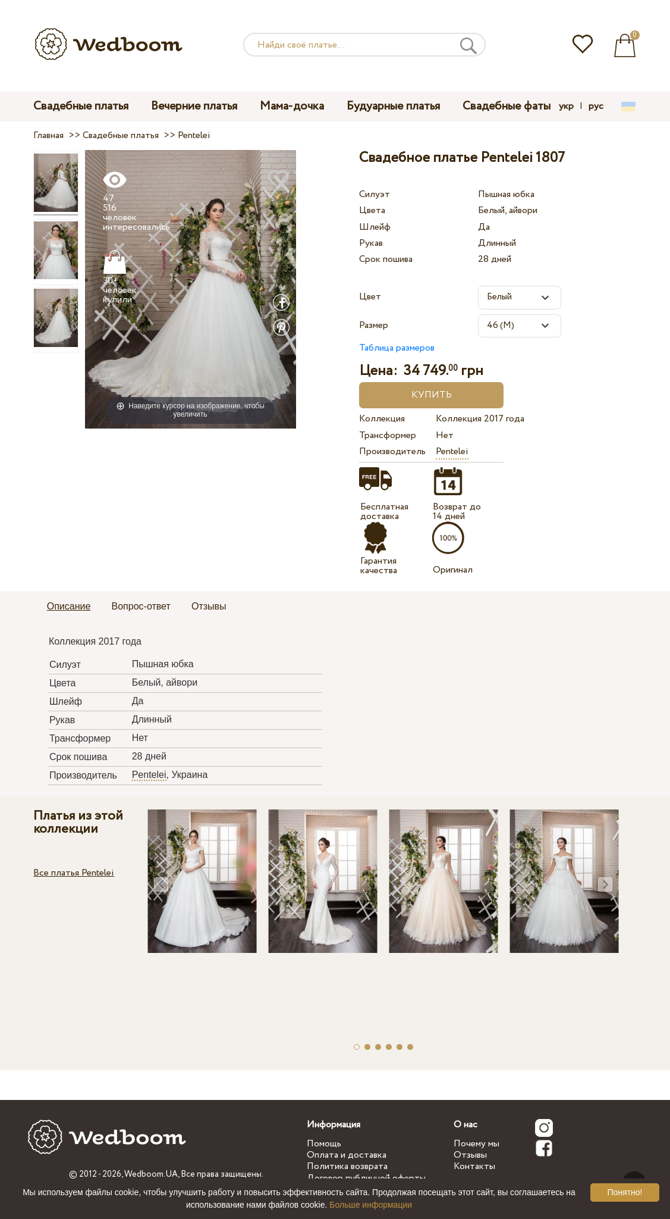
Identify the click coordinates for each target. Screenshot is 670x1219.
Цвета (372, 210)
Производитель (392, 451)
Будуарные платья (393, 106)
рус (596, 106)
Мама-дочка (292, 106)
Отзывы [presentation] (209, 606)
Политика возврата (347, 1166)
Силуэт (374, 194)
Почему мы (476, 1144)
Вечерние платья (194, 106)
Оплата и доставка (346, 1155)
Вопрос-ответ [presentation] (141, 606)
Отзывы (470, 1155)
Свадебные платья (80, 106)
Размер (373, 325)
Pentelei (452, 451)
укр (566, 106)
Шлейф (375, 227)
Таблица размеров (397, 348)
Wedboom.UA (151, 1174)
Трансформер (387, 435)
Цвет (370, 296)
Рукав (371, 243)
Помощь (324, 1144)
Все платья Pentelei (73, 873)
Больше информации (370, 1204)
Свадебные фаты (507, 106)
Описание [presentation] (69, 606)
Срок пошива (386, 259)
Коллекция (382, 418)
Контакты (474, 1166)
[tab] (68, 607)
